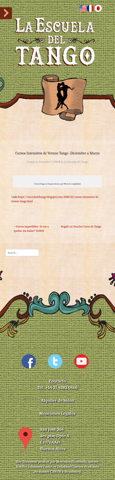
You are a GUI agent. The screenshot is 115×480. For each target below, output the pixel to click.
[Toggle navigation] (57, 88)
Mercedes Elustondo (71, 462)
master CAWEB (50, 472)
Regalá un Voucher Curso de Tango (81, 226)
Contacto (57, 381)
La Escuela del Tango (76, 162)
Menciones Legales (58, 413)
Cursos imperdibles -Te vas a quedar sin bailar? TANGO (31, 228)
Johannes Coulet (41, 467)
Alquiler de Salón (57, 400)
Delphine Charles (70, 467)
